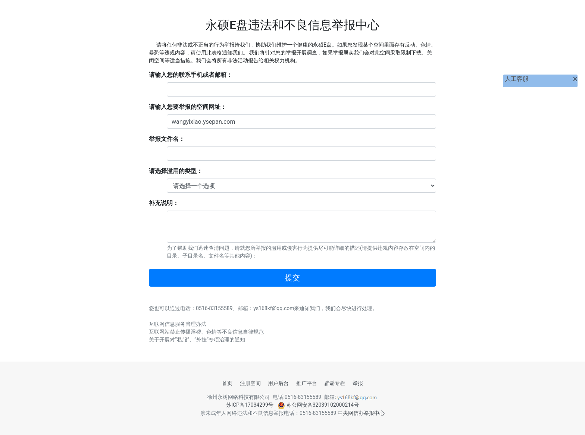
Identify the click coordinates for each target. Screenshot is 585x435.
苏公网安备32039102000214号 (318, 405)
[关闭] (575, 79)
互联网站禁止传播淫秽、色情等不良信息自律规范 (206, 332)
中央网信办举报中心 (361, 413)
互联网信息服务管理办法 (177, 324)
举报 (358, 383)
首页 (227, 383)
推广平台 (306, 383)
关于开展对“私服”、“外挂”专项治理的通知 (197, 340)
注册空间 (250, 383)
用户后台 (278, 383)
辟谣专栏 (334, 383)
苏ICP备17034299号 (249, 405)
